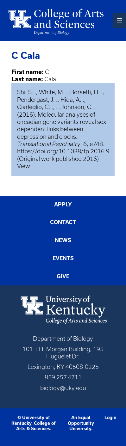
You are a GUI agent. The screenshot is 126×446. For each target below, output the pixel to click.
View (23, 166)
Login (110, 417)
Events (63, 258)
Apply (63, 204)
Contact (63, 222)
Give (63, 276)
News (63, 240)
